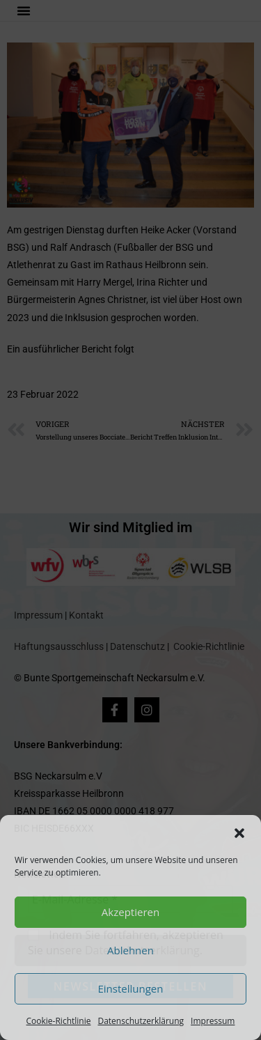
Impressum (213, 1021)
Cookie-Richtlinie (58, 1021)
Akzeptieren (130, 912)
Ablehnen (130, 950)
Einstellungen (131, 988)
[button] (239, 833)
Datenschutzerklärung (140, 1021)
